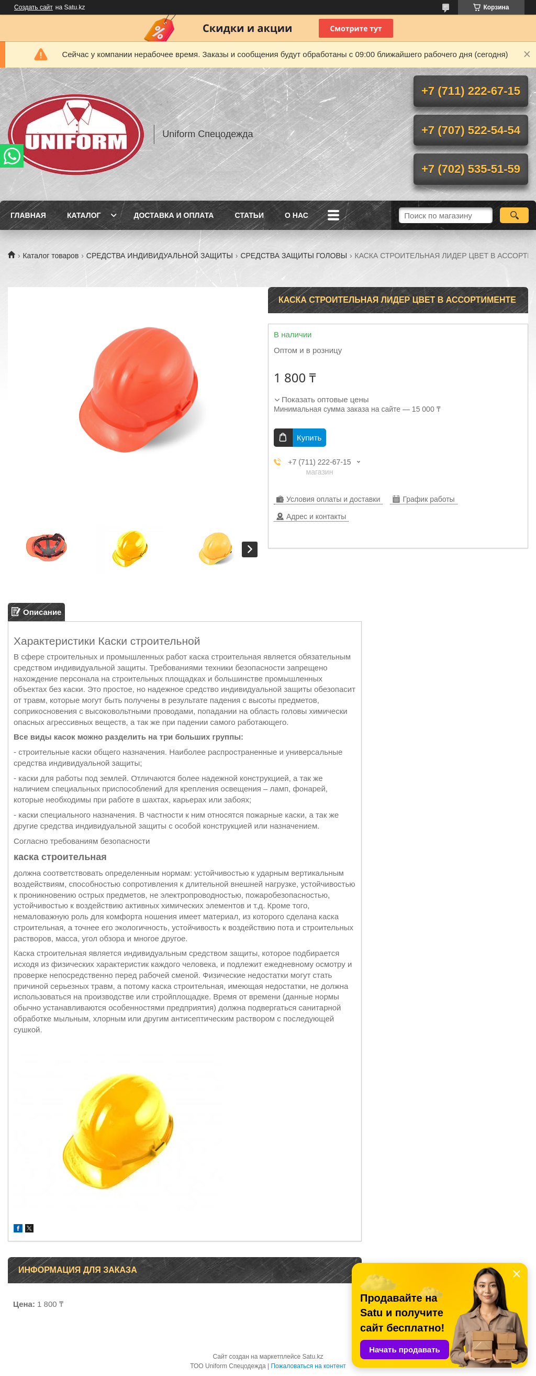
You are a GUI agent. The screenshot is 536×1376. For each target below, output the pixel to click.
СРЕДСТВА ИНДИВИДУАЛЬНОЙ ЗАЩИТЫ (159, 255)
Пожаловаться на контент (308, 1366)
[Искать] (514, 215)
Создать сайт (33, 7)
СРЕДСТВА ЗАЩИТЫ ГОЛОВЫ (293, 255)
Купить (309, 437)
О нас (296, 215)
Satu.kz (312, 1356)
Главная (28, 215)
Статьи (249, 215)
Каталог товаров (51, 255)
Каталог (84, 215)
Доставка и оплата (173, 215)
